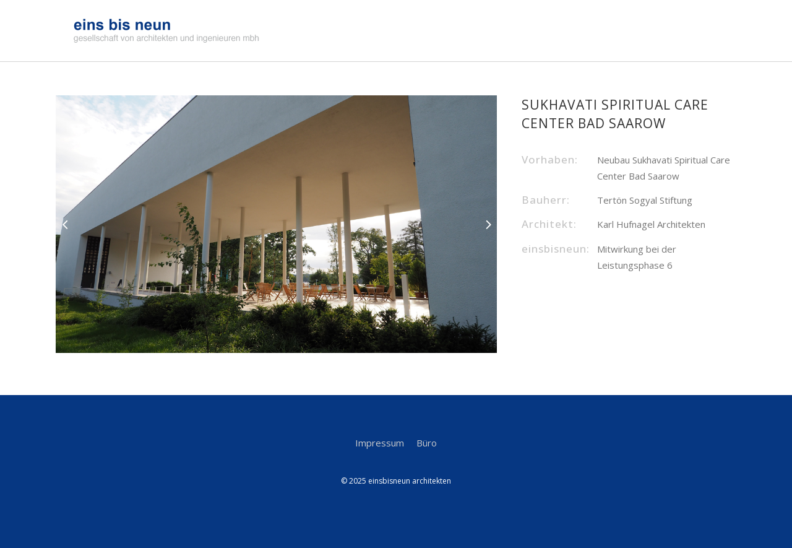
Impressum (379, 443)
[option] (276, 224)
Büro (426, 443)
